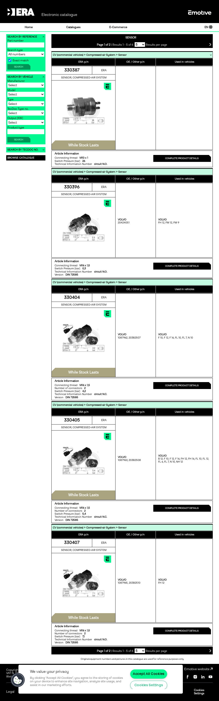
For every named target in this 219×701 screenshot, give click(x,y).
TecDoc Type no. (18, 108)
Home (29, 27)
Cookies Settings (199, 692)
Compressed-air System (100, 54)
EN (208, 27)
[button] (17, 680)
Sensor (122, 54)
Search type (15, 50)
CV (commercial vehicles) (68, 54)
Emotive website (198, 669)
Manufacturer (16, 81)
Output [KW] (15, 118)
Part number (15, 40)
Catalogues (73, 27)
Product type (15, 127)
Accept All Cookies (148, 674)
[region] (100, 679)
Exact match (18, 60)
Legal (10, 692)
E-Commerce (118, 27)
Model (11, 90)
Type (10, 99)
